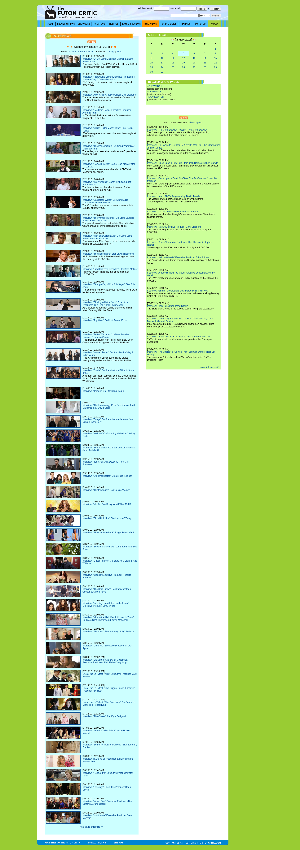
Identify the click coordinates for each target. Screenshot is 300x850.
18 (173, 62)
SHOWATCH (155, 86)
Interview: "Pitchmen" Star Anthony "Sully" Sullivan (108, 631)
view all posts (196, 122)
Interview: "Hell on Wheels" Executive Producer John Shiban (178, 257)
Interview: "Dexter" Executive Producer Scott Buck (172, 211)
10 (162, 58)
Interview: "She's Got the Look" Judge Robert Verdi (108, 532)
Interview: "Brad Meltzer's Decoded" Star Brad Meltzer (110, 269)
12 (183, 58)
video (119, 51)
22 (215, 62)
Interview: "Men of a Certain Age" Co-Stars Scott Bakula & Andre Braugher (107, 237)
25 (173, 67)
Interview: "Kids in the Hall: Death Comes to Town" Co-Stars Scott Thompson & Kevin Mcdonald (108, 618)
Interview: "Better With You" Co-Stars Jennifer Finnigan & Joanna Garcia (105, 336)
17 (162, 62)
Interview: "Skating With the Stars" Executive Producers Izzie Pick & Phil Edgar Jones (105, 303)
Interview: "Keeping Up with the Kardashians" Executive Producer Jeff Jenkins (105, 604)
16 (151, 62)
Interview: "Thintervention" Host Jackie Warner (106, 490)
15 (215, 58)
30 (151, 72)
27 (194, 67)
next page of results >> (91, 827)
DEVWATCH (154, 91)
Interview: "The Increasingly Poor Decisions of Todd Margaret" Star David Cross (108, 406)
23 (151, 67)
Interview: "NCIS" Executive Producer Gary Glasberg (174, 227)
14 (205, 58)
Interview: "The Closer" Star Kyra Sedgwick (104, 716)
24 (162, 67)
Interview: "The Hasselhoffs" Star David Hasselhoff (108, 253)
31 (162, 72)
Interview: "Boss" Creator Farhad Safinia (167, 306)
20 (194, 62)
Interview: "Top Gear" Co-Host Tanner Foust (104, 320)
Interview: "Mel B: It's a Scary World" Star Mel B (106, 504)
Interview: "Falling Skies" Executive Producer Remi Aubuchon (178, 336)
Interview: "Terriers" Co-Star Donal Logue (103, 391)
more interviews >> (210, 367)
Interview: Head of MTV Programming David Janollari (174, 196)
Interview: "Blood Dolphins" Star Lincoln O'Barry (106, 518)
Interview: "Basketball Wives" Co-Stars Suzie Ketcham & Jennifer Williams (105, 201)
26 (183, 67)
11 (173, 58)
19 (183, 62)
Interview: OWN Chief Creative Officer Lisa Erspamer (109, 94)
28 (205, 67)
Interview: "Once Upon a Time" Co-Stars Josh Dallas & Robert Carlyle (182, 163)
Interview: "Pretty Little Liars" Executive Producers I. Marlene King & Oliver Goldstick (108, 78)
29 (215, 67)
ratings (111, 51)
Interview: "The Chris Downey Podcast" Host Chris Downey (177, 129)
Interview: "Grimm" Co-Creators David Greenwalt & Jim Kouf (178, 290)
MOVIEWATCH (156, 97)
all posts (72, 51)
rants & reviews (86, 51)
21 (205, 62)
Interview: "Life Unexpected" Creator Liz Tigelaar (107, 476)
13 (194, 58)
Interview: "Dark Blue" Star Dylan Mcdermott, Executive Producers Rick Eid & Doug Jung (105, 661)
